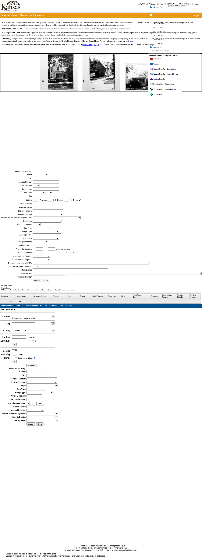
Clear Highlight (66, 305)
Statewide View (7, 305)
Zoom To (19, 305)
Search (37, 280)
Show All (31, 365)
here (107, 29)
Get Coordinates (51, 305)
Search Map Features (33, 305)
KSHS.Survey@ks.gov (91, 45)
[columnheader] (7, 296)
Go (53, 317)
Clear (45, 280)
